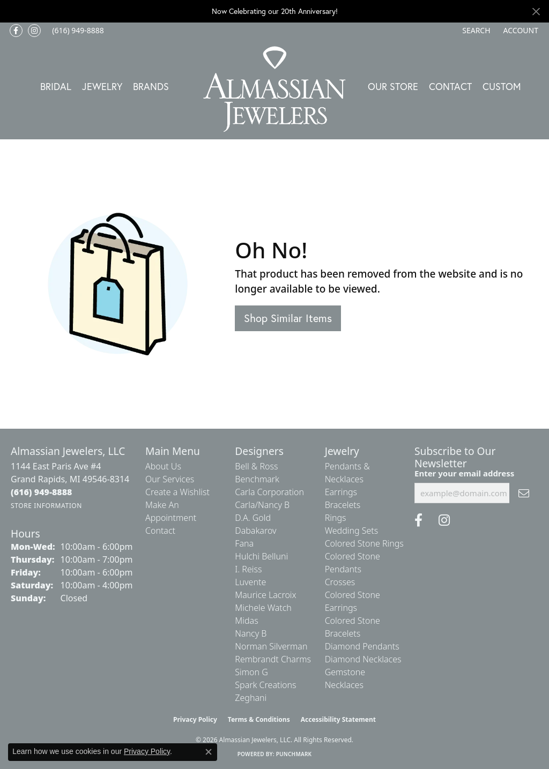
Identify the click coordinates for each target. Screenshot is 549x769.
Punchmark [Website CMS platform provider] (294, 754)
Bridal (55, 86)
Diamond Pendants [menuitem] (362, 646)
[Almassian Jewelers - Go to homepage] (275, 89)
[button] (475, 31)
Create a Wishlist (177, 492)
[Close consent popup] (208, 752)
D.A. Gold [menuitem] (253, 518)
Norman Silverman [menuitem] (271, 646)
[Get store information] (46, 505)
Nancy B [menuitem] (250, 633)
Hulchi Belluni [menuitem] (261, 556)
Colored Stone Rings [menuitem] (364, 543)
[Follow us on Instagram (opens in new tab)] (34, 30)
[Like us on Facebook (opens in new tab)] (16, 30)
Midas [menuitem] (246, 620)
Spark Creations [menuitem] (265, 685)
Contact (450, 86)
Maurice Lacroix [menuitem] (265, 595)
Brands (151, 86)
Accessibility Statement (338, 719)
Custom (502, 86)
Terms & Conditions (259, 719)
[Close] (536, 11)
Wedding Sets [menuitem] (352, 530)
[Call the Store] (41, 492)
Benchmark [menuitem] (257, 479)
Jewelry (102, 86)
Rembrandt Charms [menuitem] (273, 659)
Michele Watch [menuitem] (263, 608)
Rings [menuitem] (335, 518)
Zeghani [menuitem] (250, 698)
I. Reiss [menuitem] (248, 569)
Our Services (169, 479)
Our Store (393, 86)
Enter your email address (464, 473)
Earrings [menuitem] (341, 492)
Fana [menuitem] (244, 543)
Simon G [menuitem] (251, 672)
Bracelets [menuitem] (343, 505)
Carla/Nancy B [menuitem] (262, 505)
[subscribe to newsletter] (523, 493)
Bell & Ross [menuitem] (256, 466)
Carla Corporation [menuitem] (269, 492)
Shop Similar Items (288, 318)
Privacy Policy (195, 719)
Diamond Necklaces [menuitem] (363, 659)
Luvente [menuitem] (250, 582)
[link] (77, 31)
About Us (163, 466)
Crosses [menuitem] (340, 582)
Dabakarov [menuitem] (255, 530)
